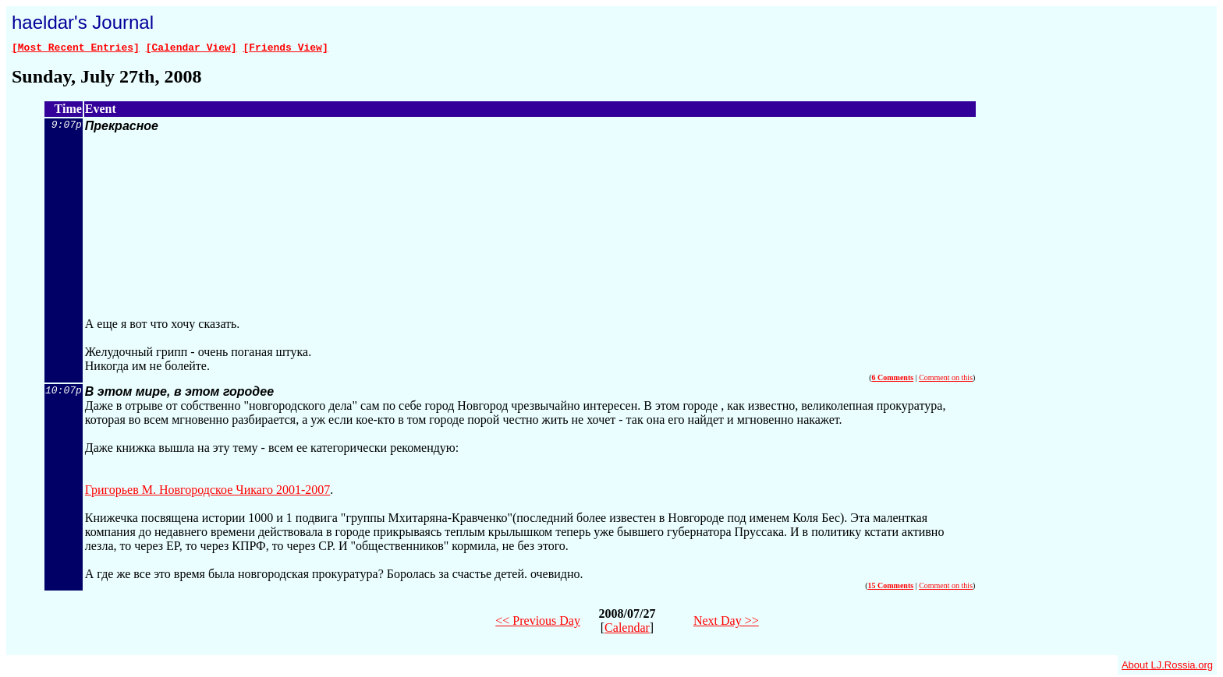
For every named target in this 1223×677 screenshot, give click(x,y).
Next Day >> (726, 622)
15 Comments (891, 588)
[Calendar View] (191, 49)
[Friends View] (285, 49)
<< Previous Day (537, 622)
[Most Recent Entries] (76, 49)
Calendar (627, 629)
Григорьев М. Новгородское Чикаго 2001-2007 (208, 492)
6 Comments (893, 380)
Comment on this (946, 380)
